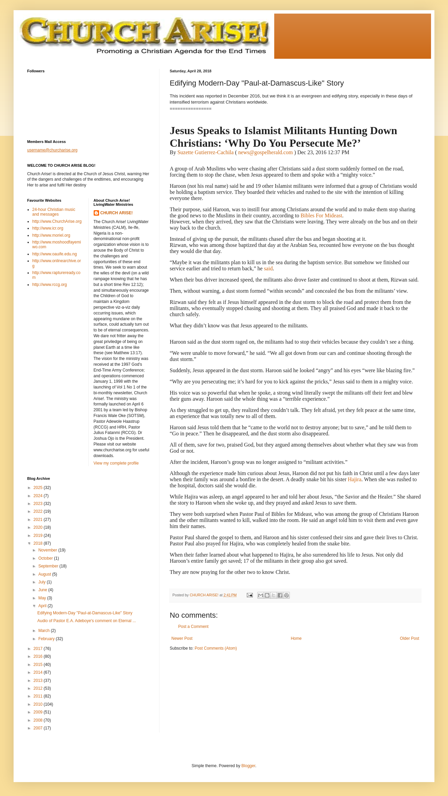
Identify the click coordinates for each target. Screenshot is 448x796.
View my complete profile (116, 463)
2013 (39, 680)
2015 (39, 664)
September (48, 566)
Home (296, 638)
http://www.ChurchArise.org (56, 221)
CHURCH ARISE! (116, 213)
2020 (39, 527)
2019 (39, 535)
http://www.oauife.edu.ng (54, 254)
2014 (39, 672)
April (43, 605)
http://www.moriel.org (51, 235)
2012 (39, 688)
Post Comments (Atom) (215, 648)
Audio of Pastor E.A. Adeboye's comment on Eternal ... (86, 620)
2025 (39, 487)
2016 (39, 656)
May (42, 598)
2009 (39, 712)
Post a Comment (193, 626)
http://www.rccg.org (49, 284)
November (48, 550)
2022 (39, 511)
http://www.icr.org (47, 228)
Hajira (354, 479)
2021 (39, 519)
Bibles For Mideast (321, 215)
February (47, 638)
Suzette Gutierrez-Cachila (206, 152)
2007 (39, 728)
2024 (39, 495)
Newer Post (181, 638)
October (46, 558)
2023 (39, 503)
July (42, 582)
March (44, 630)
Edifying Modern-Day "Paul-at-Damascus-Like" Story (84, 613)
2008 (39, 720)
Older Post (409, 638)
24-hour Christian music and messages (53, 212)
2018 (39, 543)
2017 (39, 648)
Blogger (248, 765)
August (45, 574)
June (43, 589)
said (268, 268)
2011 (39, 696)
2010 (39, 704)
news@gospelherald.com (265, 152)
